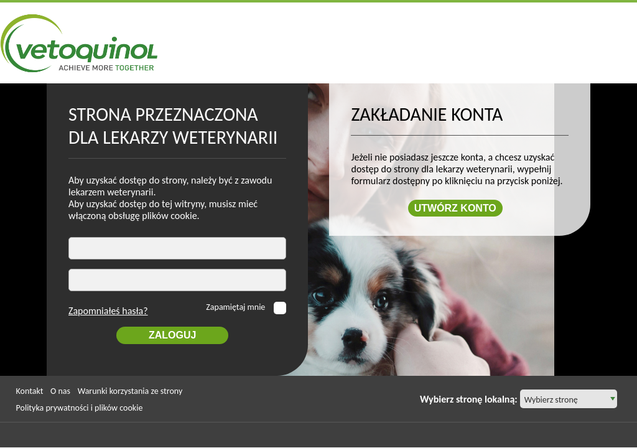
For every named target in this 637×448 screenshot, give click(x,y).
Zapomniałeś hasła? (108, 311)
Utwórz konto (455, 208)
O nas (60, 391)
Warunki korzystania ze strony (130, 391)
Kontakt (30, 391)
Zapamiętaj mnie (236, 307)
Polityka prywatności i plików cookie (79, 408)
